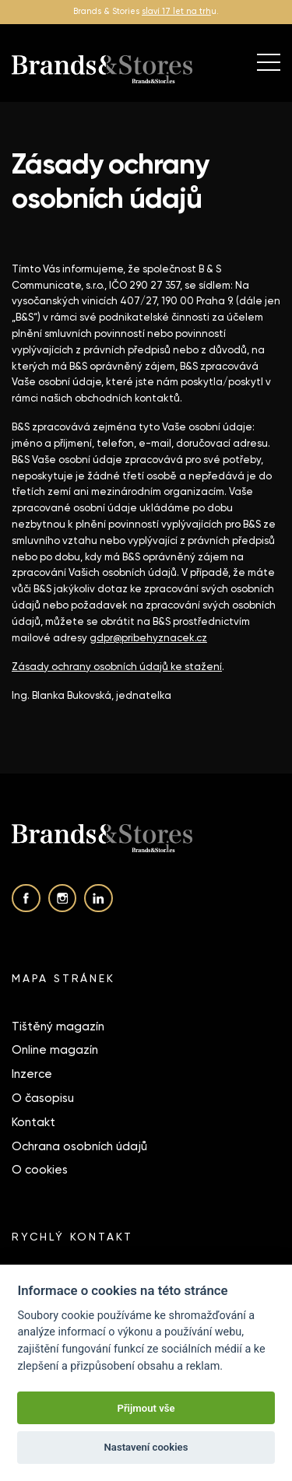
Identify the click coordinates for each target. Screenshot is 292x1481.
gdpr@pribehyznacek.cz (148, 638)
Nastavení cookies (146, 1447)
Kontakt (33, 1122)
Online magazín (55, 1050)
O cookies (40, 1170)
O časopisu (43, 1098)
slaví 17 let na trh (176, 11)
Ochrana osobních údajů (79, 1146)
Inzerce (32, 1074)
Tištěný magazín (58, 1027)
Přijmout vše (145, 1408)
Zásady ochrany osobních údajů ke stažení (117, 666)
